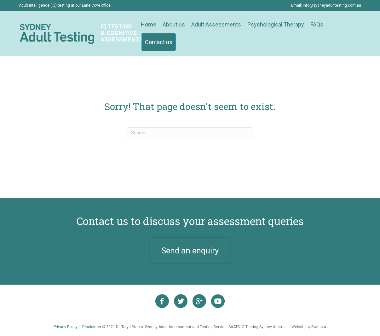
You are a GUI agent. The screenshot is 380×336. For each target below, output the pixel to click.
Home (148, 24)
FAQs (316, 24)
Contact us (158, 42)
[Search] (190, 132)
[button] (190, 251)
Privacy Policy (66, 327)
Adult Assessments (216, 24)
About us (174, 24)
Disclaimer (91, 327)
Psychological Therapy (275, 24)
